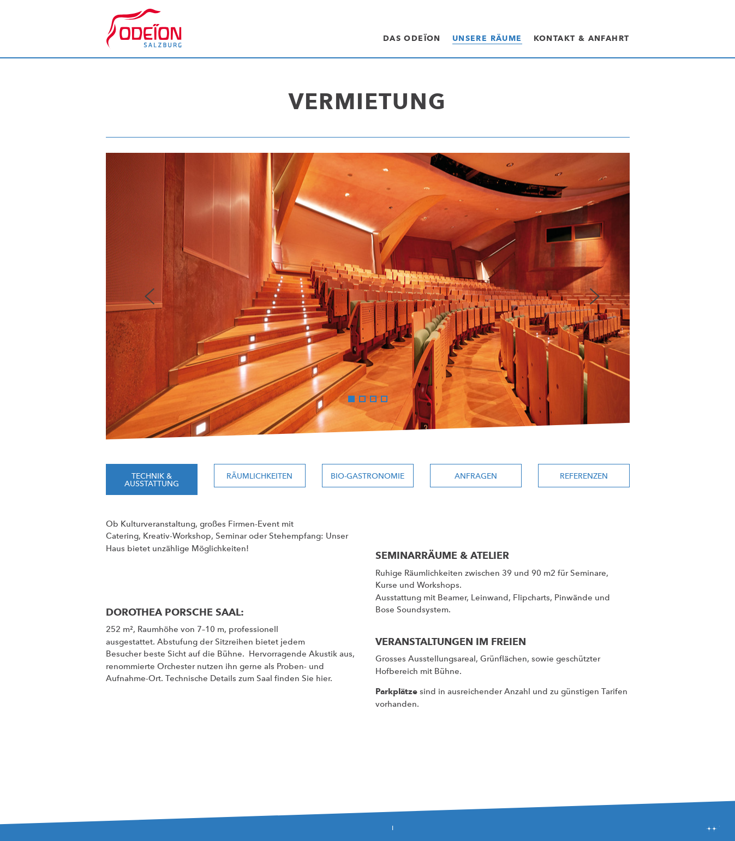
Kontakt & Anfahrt (582, 38)
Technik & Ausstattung (151, 479)
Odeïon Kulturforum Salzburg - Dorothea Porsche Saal (144, 29)
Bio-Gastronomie (367, 476)
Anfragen (476, 476)
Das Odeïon (412, 38)
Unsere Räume (487, 38)
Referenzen (584, 476)
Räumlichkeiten (259, 476)
